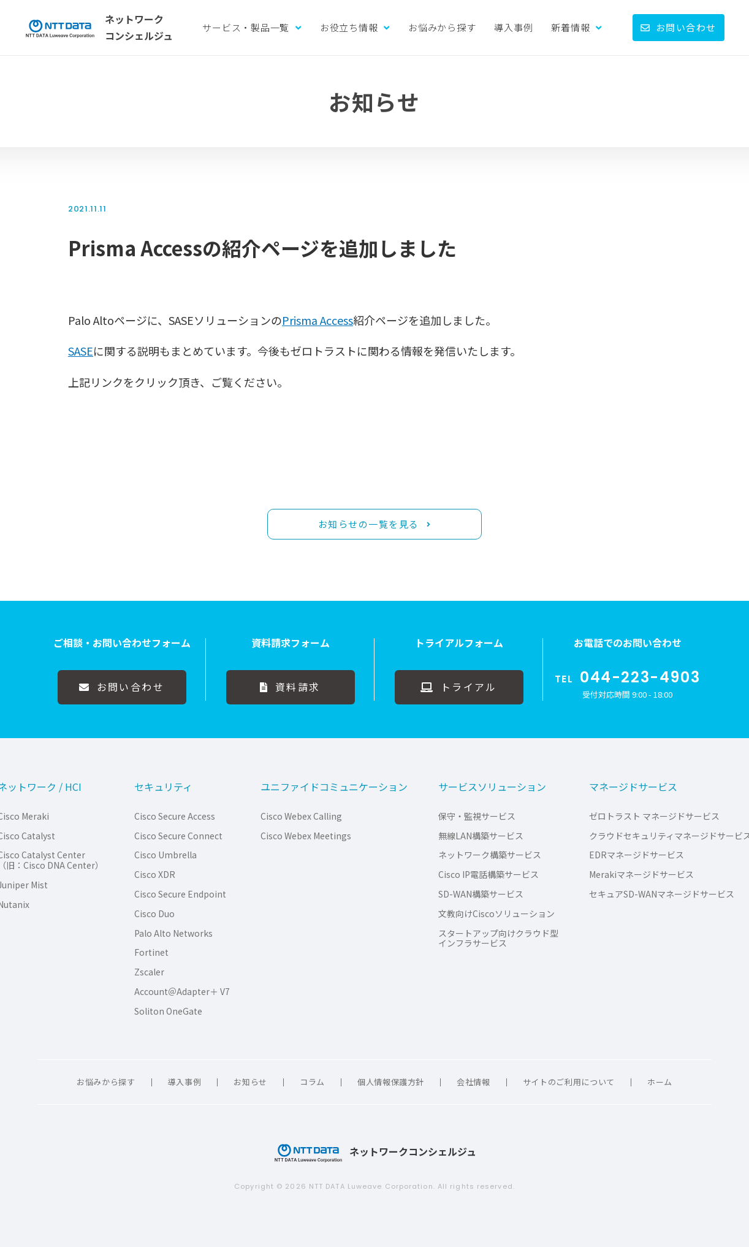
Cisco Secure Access (174, 816)
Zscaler (149, 972)
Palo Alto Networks (173, 933)
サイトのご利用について (569, 1082)
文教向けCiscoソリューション (496, 914)
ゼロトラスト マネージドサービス (654, 816)
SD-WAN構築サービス (480, 894)
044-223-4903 (640, 677)
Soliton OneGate (168, 1011)
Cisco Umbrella (165, 855)
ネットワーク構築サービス (489, 855)
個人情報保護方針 (390, 1082)
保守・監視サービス (476, 816)
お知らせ (250, 1082)
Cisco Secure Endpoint (180, 894)
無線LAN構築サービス (480, 836)
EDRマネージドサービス (636, 855)
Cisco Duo (154, 914)
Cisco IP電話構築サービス (488, 874)
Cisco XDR (154, 874)
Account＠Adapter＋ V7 (182, 991)
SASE (80, 351)
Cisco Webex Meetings (305, 836)
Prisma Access (317, 320)
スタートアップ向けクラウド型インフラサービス (498, 938)
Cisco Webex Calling (301, 816)
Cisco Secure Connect (178, 836)
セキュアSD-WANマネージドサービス (661, 894)
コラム (312, 1082)
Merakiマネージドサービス (641, 874)
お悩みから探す (442, 27)
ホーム (659, 1082)
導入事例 (513, 27)
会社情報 (473, 1082)
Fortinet (151, 952)
